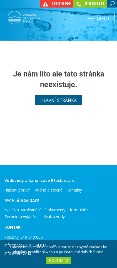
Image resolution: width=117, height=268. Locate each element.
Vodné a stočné (49, 190)
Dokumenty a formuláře (66, 209)
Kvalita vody (54, 216)
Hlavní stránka (58, 100)
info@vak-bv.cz (17, 253)
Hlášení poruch (17, 190)
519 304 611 (94, 3)
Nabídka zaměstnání (22, 209)
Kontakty (74, 190)
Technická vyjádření (21, 216)
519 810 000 (61, 3)
